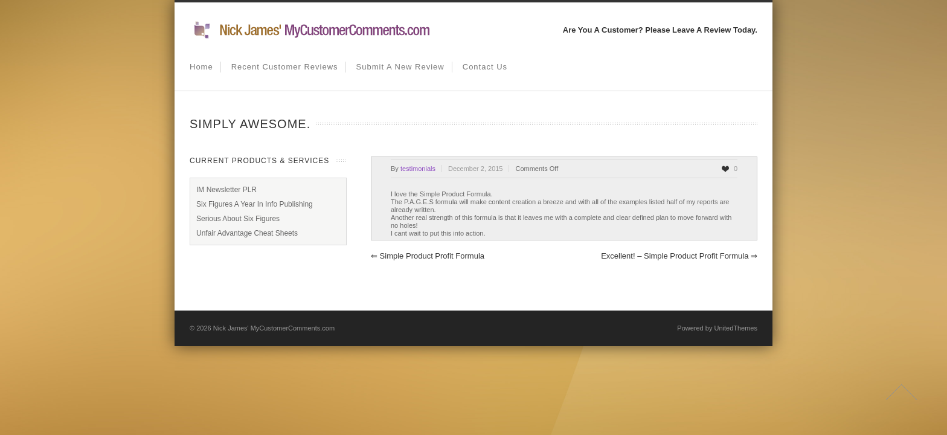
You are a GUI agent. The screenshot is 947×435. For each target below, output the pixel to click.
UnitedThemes (735, 328)
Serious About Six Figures (238, 218)
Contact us (485, 66)
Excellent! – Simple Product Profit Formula (679, 255)
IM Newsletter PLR (226, 189)
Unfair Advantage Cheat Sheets (247, 233)
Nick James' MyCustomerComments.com (274, 328)
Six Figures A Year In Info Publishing (254, 204)
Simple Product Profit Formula (427, 255)
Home (201, 66)
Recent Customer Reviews (284, 66)
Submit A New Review (400, 66)
